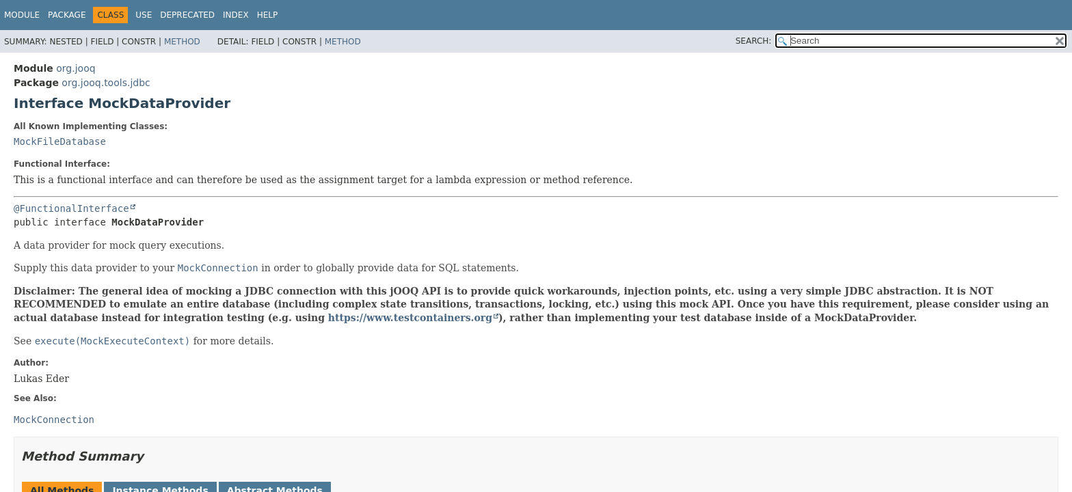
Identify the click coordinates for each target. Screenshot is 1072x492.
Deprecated (187, 15)
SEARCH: (754, 41)
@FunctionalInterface (71, 208)
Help (267, 15)
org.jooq (75, 68)
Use (143, 15)
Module (22, 15)
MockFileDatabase (60, 141)
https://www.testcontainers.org (410, 317)
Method (182, 41)
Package (66, 15)
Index (236, 15)
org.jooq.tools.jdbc (106, 82)
